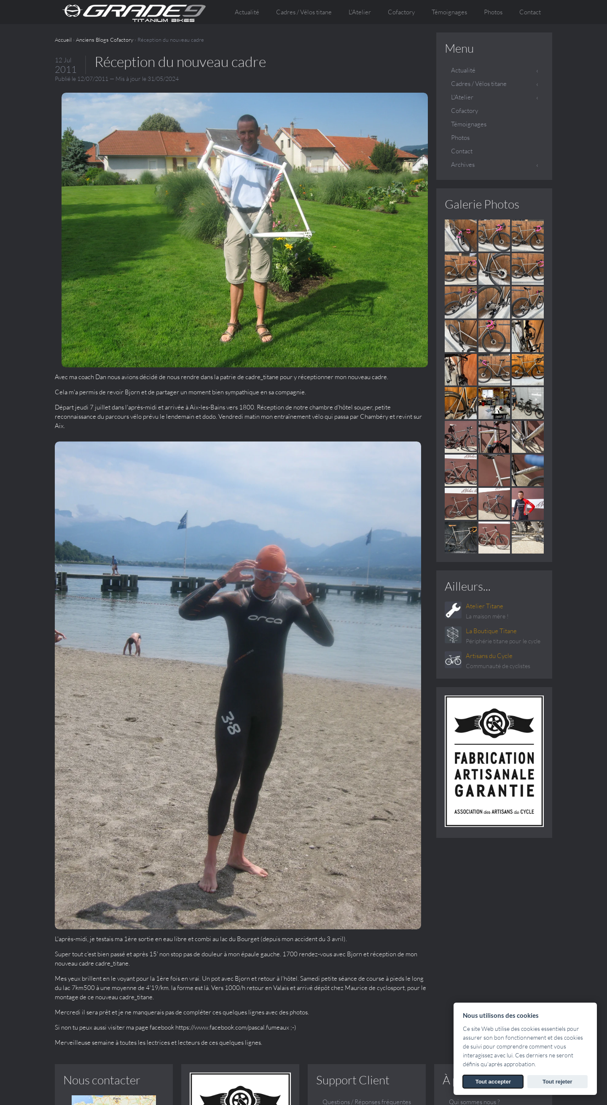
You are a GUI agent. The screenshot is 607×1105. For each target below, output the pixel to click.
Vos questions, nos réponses (486, 933)
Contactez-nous (343, 906)
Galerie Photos (482, 204)
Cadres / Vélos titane (479, 84)
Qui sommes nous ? (474, 892)
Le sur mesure (468, 919)
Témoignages (449, 12)
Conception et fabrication (483, 906)
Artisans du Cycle (489, 656)
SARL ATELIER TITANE (132, 1082)
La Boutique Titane (491, 631)
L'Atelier (462, 97)
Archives (463, 165)
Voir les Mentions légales (398, 1092)
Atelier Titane (484, 606)
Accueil (63, 39)
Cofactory (401, 12)
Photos (493, 12)
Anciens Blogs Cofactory (104, 39)
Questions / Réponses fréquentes (366, 892)
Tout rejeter (557, 1081)
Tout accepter (493, 1081)
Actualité (247, 12)
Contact (530, 12)
